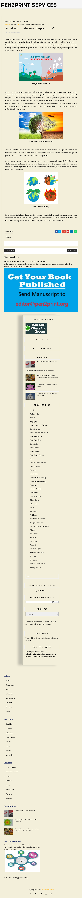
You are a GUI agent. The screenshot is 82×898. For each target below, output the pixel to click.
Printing (32, 530)
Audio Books (34, 414)
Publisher (33, 537)
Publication (10, 789)
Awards (32, 418)
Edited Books (34, 500)
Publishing (33, 541)
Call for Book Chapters (38, 463)
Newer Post (10, 251)
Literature (9, 694)
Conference (34, 474)
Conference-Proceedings (38, 481)
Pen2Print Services (29, 4)
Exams (8, 689)
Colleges (9, 728)
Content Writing (35, 489)
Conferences (34, 485)
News (8, 746)
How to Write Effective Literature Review (25, 261)
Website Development (37, 564)
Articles (32, 410)
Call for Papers (35, 466)
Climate (22, 24)
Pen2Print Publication (37, 519)
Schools (8, 750)
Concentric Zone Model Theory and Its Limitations (40, 370)
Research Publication (37, 552)
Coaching (9, 724)
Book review (34, 448)
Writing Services (35, 567)
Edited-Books (34, 504)
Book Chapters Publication (39, 433)
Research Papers (35, 549)
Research (33, 545)
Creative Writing (35, 496)
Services (9, 798)
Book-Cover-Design (37, 455)
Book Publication (36, 436)
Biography (33, 421)
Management (10, 698)
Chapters (33, 470)
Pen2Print (33, 515)
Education (9, 733)
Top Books (33, 560)
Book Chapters (35, 429)
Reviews (33, 556)
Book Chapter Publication (39, 425)
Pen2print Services (36, 522)
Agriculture (14, 24)
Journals (9, 781)
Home (7, 24)
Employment (10, 737)
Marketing (33, 511)
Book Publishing (35, 440)
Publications (34, 534)
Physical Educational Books (39, 526)
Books (32, 459)
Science (8, 712)
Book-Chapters (35, 451)
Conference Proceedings (38, 477)
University (9, 755)
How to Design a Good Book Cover (47, 361)
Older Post (71, 251)
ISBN (32, 507)
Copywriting (34, 492)
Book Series (34, 444)
